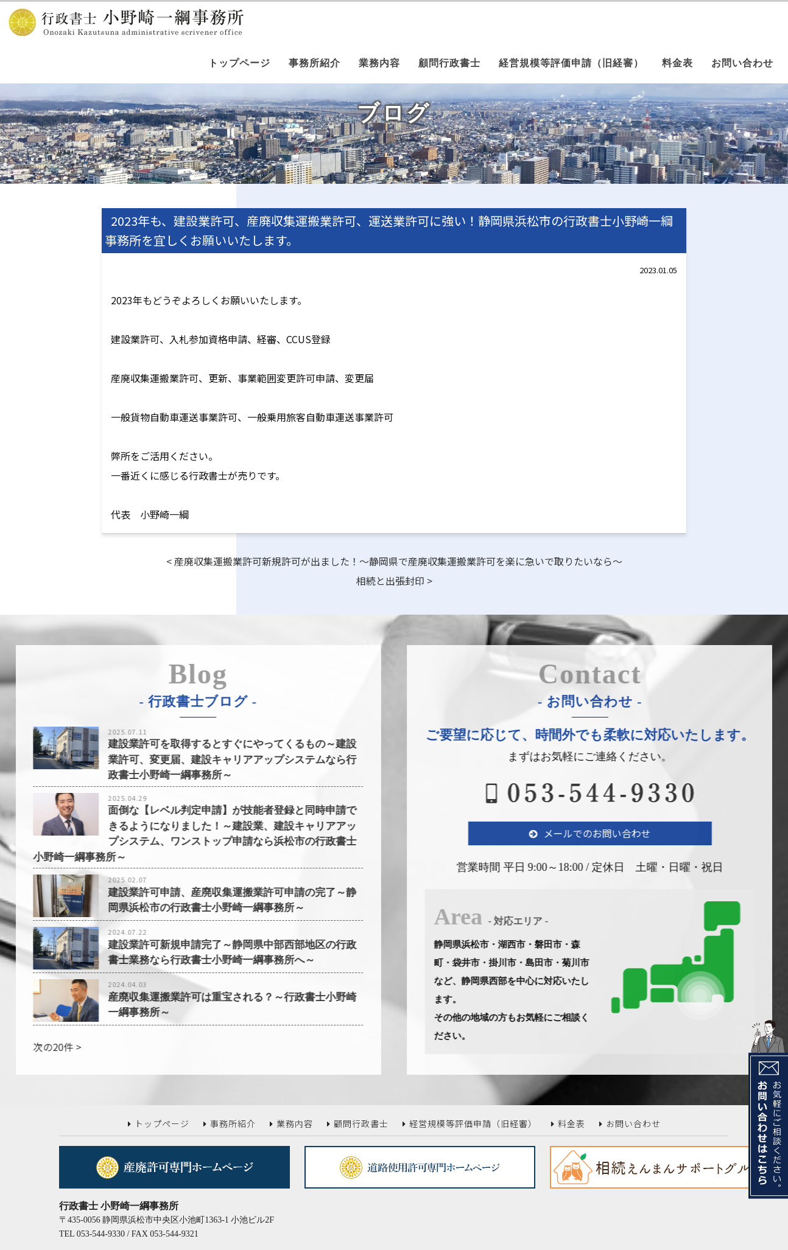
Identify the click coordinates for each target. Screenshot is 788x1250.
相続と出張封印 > (394, 580)
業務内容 (379, 63)
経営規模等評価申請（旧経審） (571, 63)
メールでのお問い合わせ (623, 833)
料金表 (677, 63)
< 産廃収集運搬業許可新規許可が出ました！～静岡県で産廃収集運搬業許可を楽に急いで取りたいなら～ (394, 561)
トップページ (239, 63)
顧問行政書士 (449, 63)
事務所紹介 (314, 63)
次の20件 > (30, 1046)
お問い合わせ (742, 63)
